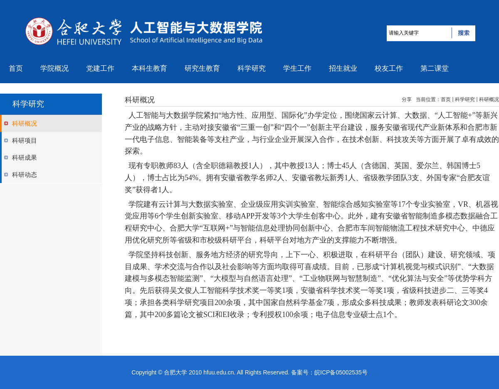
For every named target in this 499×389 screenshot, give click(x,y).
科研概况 (489, 99)
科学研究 (465, 99)
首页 (446, 99)
